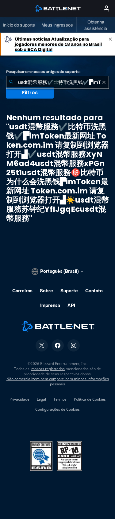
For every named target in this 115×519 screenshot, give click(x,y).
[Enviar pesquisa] (11, 82)
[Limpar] (104, 82)
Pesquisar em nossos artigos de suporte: (43, 72)
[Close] (110, 44)
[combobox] (57, 82)
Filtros (30, 92)
